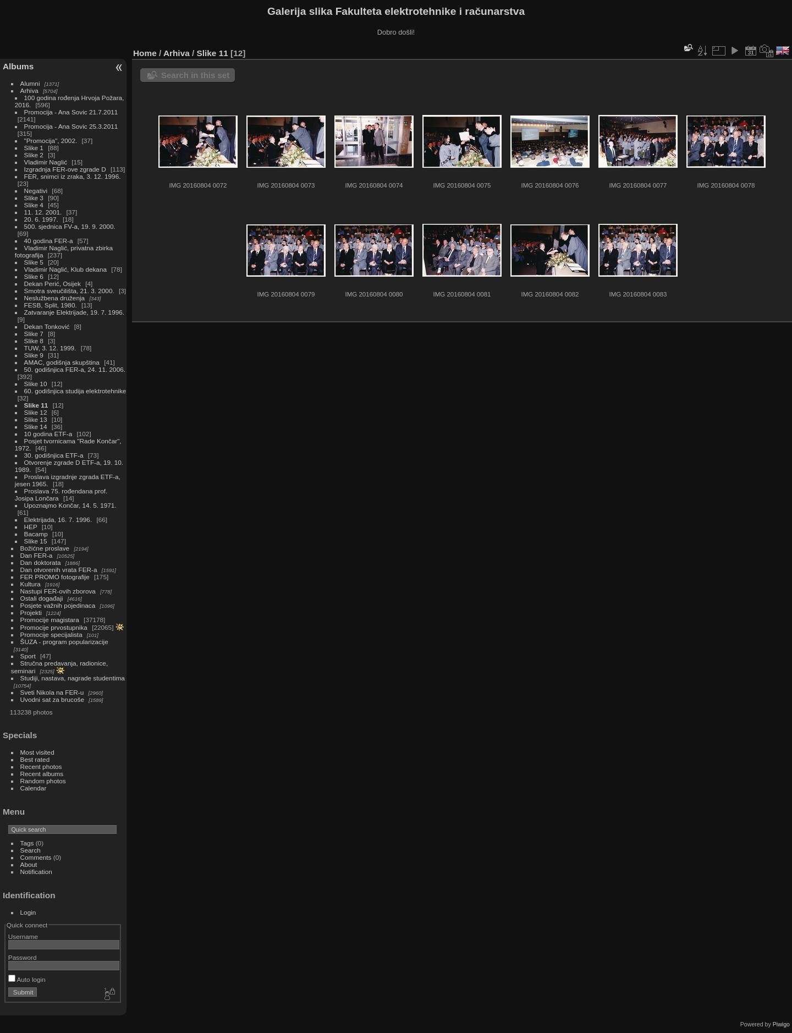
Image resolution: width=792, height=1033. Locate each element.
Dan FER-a (36, 555)
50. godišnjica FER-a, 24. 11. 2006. (74, 369)
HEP (30, 526)
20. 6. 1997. (41, 219)
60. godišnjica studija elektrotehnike (75, 390)
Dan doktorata (40, 562)
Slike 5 (33, 262)
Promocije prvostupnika (53, 627)
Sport (28, 656)
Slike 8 (33, 340)
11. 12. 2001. (43, 212)
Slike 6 (33, 276)
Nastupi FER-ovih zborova (58, 591)
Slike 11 (36, 405)
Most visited (37, 752)
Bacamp (36, 533)
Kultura (30, 583)
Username (23, 936)
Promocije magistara (49, 619)
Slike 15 (35, 541)
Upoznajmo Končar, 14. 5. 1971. (70, 505)
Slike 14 (35, 426)
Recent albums (41, 773)
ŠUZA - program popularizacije (64, 641)
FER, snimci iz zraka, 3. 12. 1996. (72, 176)
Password (22, 957)
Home (145, 53)
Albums (18, 66)
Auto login (27, 979)
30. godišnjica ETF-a (54, 455)
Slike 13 (35, 419)
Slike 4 (33, 204)
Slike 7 (33, 333)
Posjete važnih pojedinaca (58, 605)
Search (30, 850)
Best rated (35, 759)
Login (28, 912)
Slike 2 (33, 154)
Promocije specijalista (51, 634)
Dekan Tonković (47, 326)
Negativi (36, 190)
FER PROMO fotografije (55, 576)
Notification (36, 871)
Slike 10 (35, 383)
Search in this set (195, 75)
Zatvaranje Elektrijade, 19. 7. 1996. (74, 312)
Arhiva (29, 90)
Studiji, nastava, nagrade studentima (72, 678)
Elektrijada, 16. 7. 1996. (58, 519)
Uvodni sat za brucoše (52, 699)
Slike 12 (35, 412)
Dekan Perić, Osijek (52, 283)
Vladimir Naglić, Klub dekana (65, 269)
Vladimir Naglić (45, 162)
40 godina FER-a (48, 240)
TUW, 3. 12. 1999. (50, 347)
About (28, 864)
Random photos (43, 780)
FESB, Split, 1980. (50, 305)
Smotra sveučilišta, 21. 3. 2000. (69, 290)
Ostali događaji (41, 598)
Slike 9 (33, 355)
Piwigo (781, 1024)
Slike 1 (33, 147)
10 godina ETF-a (48, 433)
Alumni (30, 83)
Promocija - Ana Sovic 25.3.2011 (71, 126)
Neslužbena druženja (54, 297)
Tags (27, 843)
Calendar (33, 788)
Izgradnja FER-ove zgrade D (65, 169)
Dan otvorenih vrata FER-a (58, 569)
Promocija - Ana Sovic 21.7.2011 (71, 112)
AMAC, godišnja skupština (62, 362)
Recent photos (41, 766)
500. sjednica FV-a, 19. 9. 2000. (70, 226)
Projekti (31, 612)
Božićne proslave (45, 548)
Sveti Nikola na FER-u (52, 692)
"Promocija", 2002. (51, 140)
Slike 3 (33, 197)
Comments (36, 857)
